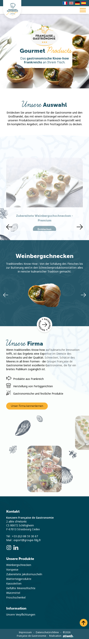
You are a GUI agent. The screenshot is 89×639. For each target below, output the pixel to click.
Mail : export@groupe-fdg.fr (23, 540)
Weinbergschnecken (18, 565)
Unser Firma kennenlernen (27, 406)
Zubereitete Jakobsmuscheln (24, 574)
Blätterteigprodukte (18, 579)
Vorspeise (12, 570)
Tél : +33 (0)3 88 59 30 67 (22, 536)
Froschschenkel (16, 597)
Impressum (25, 632)
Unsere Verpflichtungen (20, 615)
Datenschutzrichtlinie (47, 632)
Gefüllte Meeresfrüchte (20, 588)
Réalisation (61, 635)
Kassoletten (13, 584)
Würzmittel (13, 593)
